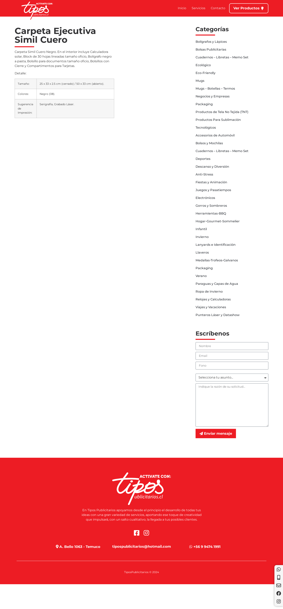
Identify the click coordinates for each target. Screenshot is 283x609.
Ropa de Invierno (209, 291)
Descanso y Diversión (212, 166)
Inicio (182, 8)
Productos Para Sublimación (218, 120)
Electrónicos (205, 198)
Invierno (202, 237)
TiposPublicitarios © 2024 (141, 572)
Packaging (204, 104)
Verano (201, 276)
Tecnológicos (206, 127)
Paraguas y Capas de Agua (217, 284)
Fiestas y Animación (211, 182)
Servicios (198, 8)
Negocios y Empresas (213, 96)
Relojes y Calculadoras (213, 299)
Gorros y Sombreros (211, 205)
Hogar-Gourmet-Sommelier (218, 221)
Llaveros (202, 252)
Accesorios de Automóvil (215, 135)
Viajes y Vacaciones (211, 307)
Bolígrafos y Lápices (211, 42)
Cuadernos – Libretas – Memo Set (222, 57)
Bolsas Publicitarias (211, 49)
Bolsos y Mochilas (209, 143)
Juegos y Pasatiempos (213, 190)
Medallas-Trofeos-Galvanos (217, 260)
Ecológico (203, 65)
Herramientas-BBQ (211, 213)
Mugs (200, 81)
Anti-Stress (204, 174)
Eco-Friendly (205, 73)
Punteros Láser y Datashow (217, 315)
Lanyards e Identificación (216, 245)
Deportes (203, 159)
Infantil (201, 229)
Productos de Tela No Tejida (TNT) (222, 112)
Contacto (218, 8)
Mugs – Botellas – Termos (215, 88)
